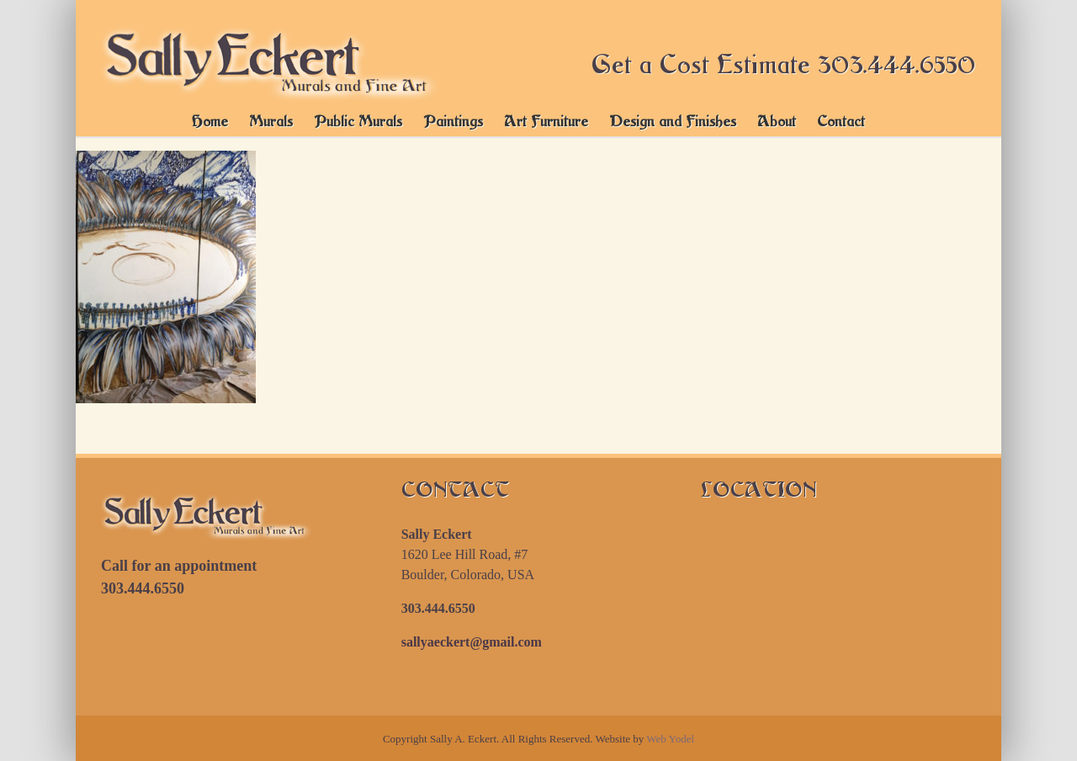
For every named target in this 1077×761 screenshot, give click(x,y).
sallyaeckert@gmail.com (471, 642)
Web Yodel (670, 738)
